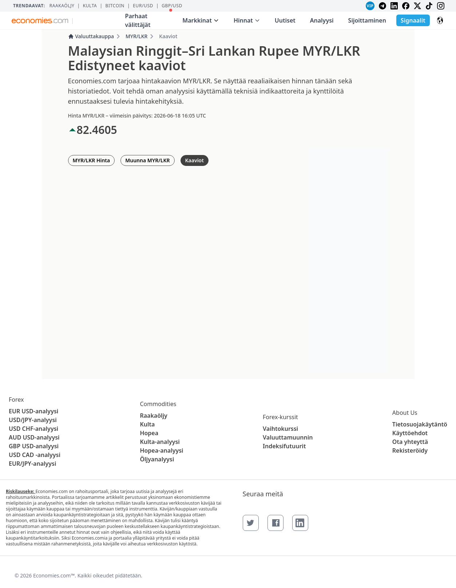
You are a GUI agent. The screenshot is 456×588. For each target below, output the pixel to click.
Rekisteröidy (410, 450)
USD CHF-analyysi (33, 429)
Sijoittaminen (367, 20)
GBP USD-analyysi (34, 446)
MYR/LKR (136, 36)
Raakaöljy (62, 6)
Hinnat (247, 20)
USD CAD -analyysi (34, 455)
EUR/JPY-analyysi (32, 464)
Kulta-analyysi (159, 442)
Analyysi (322, 20)
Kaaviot (194, 160)
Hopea (149, 433)
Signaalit (413, 20)
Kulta (90, 6)
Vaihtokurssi (280, 429)
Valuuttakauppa (91, 36)
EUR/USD (143, 6)
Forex (16, 400)
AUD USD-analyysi (34, 437)
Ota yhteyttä (410, 442)
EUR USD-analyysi (33, 411)
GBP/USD (172, 6)
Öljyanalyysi (157, 459)
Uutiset (285, 20)
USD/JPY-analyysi (33, 420)
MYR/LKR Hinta (91, 160)
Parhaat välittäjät (149, 19)
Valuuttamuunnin (288, 437)
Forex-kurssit (280, 417)
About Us (404, 413)
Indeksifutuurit (284, 446)
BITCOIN (115, 6)
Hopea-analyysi (161, 450)
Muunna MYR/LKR (147, 160)
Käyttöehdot (410, 433)
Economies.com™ (54, 575)
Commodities (158, 404)
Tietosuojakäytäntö (419, 424)
